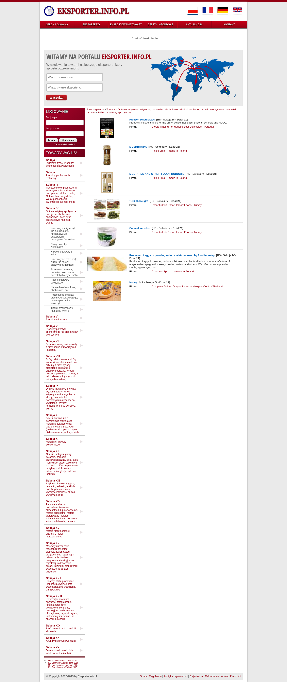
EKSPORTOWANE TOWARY (126, 24)
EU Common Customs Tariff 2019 (63, 663)
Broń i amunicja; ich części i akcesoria (61, 628)
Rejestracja (196, 676)
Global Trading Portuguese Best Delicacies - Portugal (183, 126)
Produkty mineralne (56, 318)
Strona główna (95, 109)
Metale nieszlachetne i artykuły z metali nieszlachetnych (58, 532)
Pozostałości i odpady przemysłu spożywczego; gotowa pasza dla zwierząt (64, 299)
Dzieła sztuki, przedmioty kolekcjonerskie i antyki (59, 650)
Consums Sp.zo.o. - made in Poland (173, 271)
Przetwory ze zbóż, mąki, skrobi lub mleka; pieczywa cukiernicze (64, 262)
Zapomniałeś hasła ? (64, 144)
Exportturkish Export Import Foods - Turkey (177, 205)
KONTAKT (229, 24)
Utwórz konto (68, 140)
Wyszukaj (56, 97)
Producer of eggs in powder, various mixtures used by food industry (172, 255)
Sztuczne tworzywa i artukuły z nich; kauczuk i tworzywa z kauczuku (61, 345)
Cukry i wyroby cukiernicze (59, 245)
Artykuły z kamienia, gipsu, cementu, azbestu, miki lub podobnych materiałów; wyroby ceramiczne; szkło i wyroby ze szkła (60, 487)
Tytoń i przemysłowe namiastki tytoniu (62, 309)
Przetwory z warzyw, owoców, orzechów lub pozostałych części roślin (64, 272)
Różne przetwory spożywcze (60, 281)
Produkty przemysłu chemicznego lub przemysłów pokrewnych (62, 330)
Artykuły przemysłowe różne (61, 639)
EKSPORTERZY (91, 24)
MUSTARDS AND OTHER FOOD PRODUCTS (156, 173)
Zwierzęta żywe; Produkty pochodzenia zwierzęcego (60, 162)
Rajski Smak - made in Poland (169, 150)
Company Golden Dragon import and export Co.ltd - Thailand (187, 286)
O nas (143, 676)
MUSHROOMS (138, 146)
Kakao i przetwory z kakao (61, 253)
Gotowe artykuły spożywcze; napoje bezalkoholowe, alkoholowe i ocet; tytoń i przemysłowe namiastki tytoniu (61, 215)
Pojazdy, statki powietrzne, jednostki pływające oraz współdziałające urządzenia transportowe (60, 584)
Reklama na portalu (216, 676)
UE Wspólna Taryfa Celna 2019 (62, 661)
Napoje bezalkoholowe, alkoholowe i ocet (63, 289)
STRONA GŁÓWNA (57, 24)
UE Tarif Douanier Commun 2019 (63, 665)
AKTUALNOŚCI (195, 24)
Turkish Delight (138, 200)
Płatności (235, 676)
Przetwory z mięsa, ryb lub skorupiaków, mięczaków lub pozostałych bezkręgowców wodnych (64, 234)
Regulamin (155, 676)
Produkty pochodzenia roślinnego (58, 175)
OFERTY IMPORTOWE (160, 24)
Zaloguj (51, 140)
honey (133, 282)
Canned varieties (139, 228)
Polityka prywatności (176, 676)
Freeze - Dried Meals (142, 119)
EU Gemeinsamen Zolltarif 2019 (62, 667)
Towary (110, 109)
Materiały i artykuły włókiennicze (56, 441)
